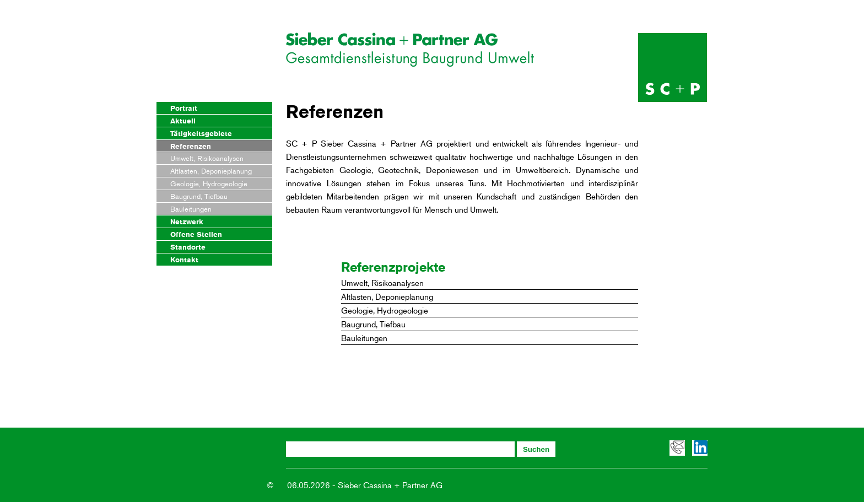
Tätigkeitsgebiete (201, 133)
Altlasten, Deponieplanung (211, 170)
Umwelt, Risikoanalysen (207, 158)
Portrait (183, 108)
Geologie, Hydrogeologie (208, 183)
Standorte (188, 246)
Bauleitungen (191, 208)
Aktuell (183, 120)
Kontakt (184, 259)
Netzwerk (186, 221)
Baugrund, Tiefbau (199, 196)
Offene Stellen (196, 234)
